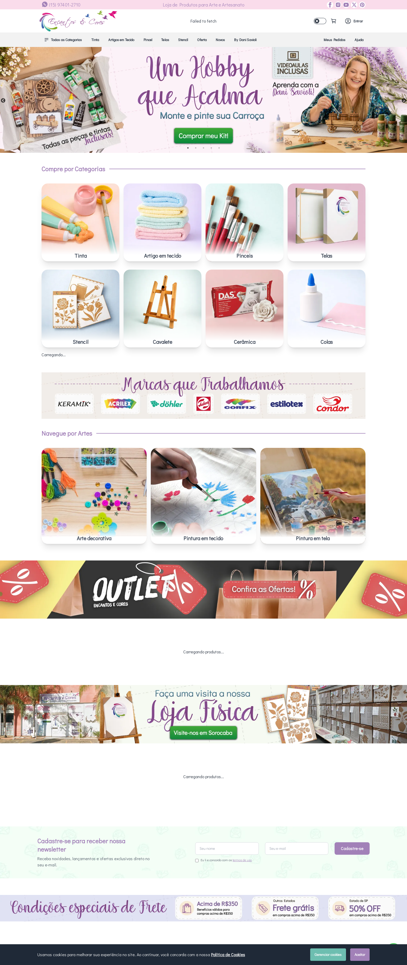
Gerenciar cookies (328, 954)
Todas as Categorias (63, 39)
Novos (220, 39)
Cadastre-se (352, 848)
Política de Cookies (228, 954)
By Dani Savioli (245, 39)
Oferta (202, 39)
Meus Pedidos (334, 39)
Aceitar (360, 954)
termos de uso (242, 860)
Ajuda (359, 39)
